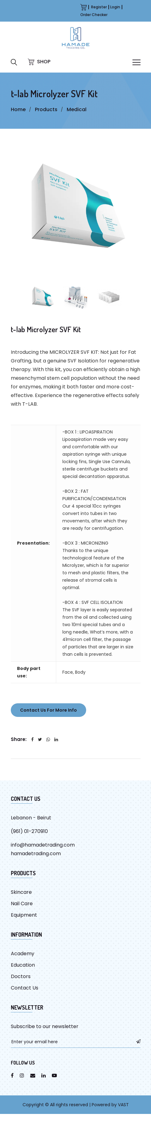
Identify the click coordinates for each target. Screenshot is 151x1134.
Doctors (21, 976)
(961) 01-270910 (29, 831)
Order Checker (93, 14)
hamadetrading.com (36, 853)
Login (115, 7)
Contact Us (24, 987)
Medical (76, 109)
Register (99, 7)
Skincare (21, 892)
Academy (22, 953)
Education (23, 965)
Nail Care (22, 903)
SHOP (39, 61)
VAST (123, 1105)
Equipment (24, 914)
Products (46, 109)
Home (18, 109)
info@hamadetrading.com (43, 844)
